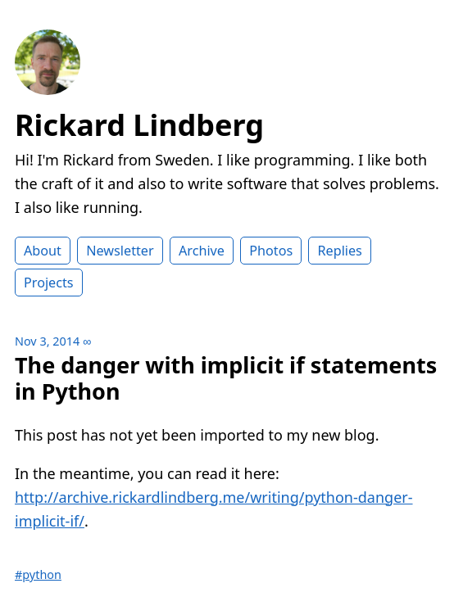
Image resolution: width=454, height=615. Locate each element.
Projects (49, 283)
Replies (339, 251)
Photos (271, 251)
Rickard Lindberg (139, 125)
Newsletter (119, 251)
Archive (202, 251)
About (42, 251)
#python (38, 574)
